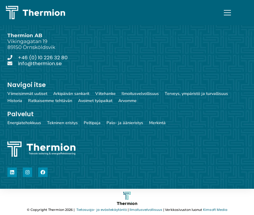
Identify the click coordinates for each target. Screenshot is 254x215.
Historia (14, 101)
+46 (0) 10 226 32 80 (43, 57)
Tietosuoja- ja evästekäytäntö (101, 210)
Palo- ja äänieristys (124, 123)
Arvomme (127, 101)
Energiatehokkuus (24, 123)
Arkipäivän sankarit (71, 93)
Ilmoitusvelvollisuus (140, 93)
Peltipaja (92, 123)
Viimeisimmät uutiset (27, 93)
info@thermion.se (40, 63)
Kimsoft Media (215, 210)
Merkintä (157, 123)
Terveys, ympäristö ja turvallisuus (196, 93)
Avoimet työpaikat (95, 101)
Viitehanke (105, 93)
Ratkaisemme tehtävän (50, 101)
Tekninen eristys (62, 123)
